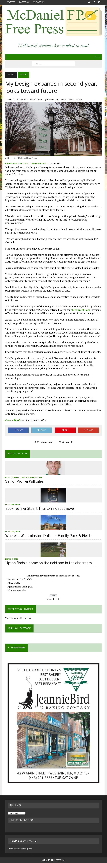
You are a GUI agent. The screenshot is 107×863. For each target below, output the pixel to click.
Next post (66, 442)
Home (8, 477)
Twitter (11, 2)
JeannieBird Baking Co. (21, 586)
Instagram (38, 2)
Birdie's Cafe (15, 582)
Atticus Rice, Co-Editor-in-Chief (31, 164)
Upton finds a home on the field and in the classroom (48, 563)
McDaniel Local (81, 310)
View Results (53, 598)
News (71, 99)
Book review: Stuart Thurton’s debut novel (40, 509)
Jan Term (49, 99)
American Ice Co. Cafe (20, 579)
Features (9, 504)
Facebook (24, 2)
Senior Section (35, 477)
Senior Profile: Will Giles (24, 482)
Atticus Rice (22, 99)
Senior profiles (19, 477)
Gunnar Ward (36, 99)
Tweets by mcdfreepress (18, 618)
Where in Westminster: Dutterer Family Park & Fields (48, 536)
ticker (79, 99)
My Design (61, 99)
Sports (14, 559)
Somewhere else (17, 590)
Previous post (43, 442)
